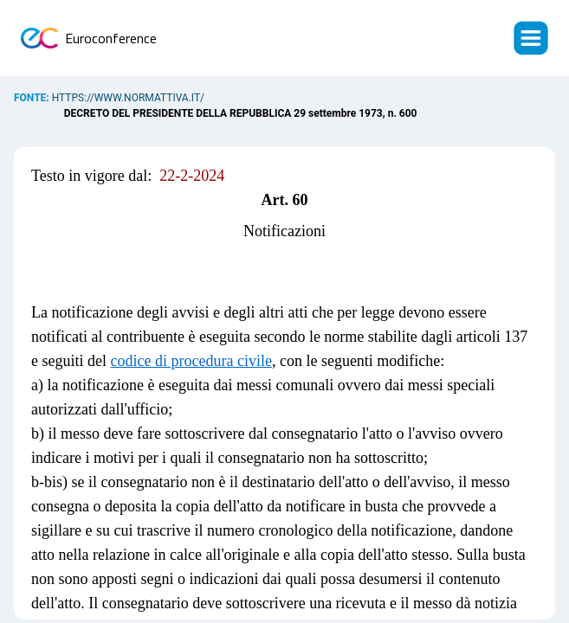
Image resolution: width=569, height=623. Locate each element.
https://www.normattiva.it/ (128, 98)
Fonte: (33, 98)
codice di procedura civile (190, 360)
